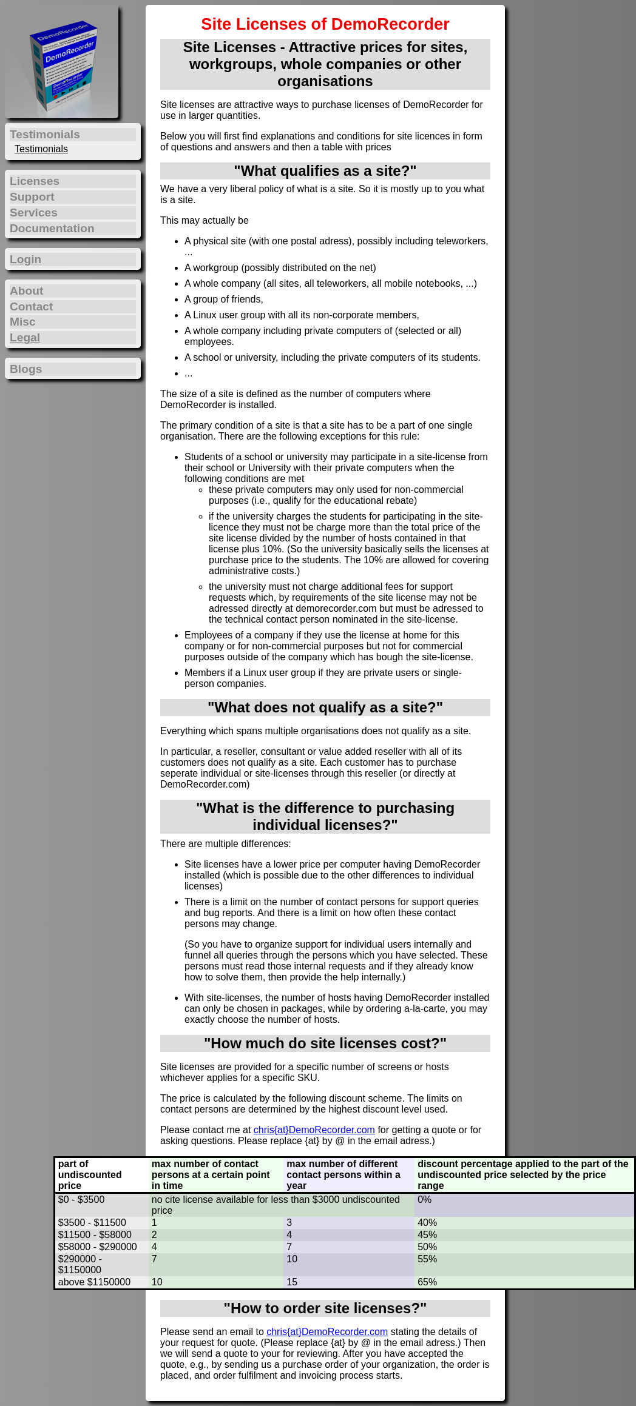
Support (32, 196)
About (26, 290)
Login (25, 259)
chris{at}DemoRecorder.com (314, 1130)
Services (34, 212)
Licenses (34, 181)
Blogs (26, 369)
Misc (23, 321)
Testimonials (41, 149)
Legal (25, 337)
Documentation (52, 228)
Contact (31, 306)
